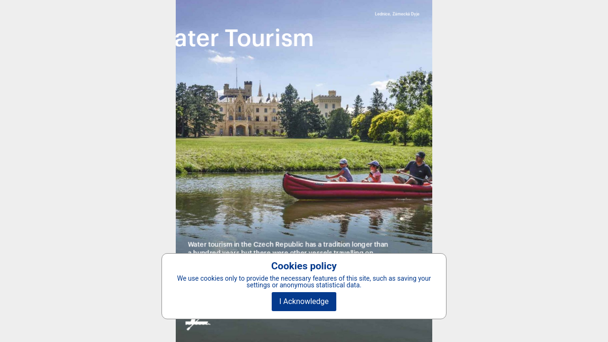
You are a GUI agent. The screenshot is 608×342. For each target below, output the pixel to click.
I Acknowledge (304, 301)
